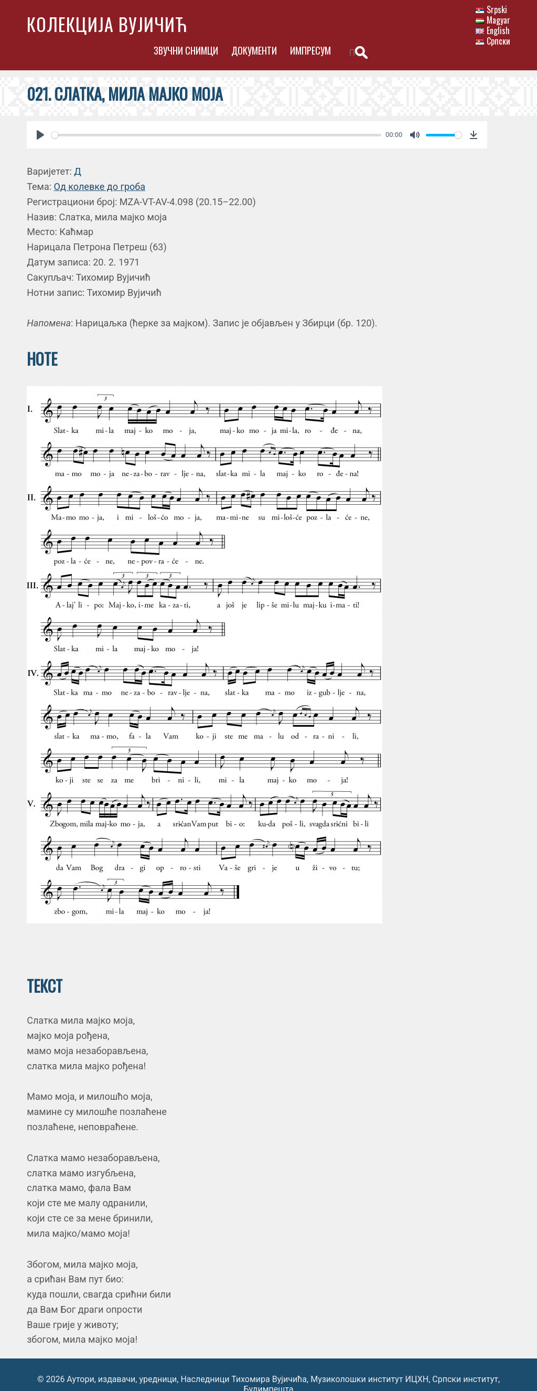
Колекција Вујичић (107, 23)
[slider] (215, 116)
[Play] (40, 115)
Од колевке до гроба (100, 167)
